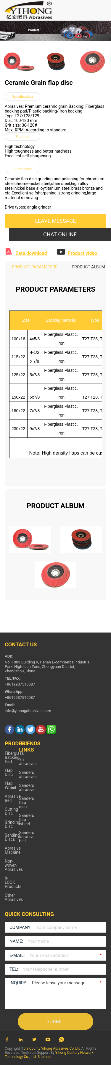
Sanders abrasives (28, 774)
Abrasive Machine (13, 850)
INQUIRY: (18, 982)
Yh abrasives (28, 761)
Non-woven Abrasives (14, 865)
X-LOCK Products (13, 882)
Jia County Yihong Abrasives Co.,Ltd (52, 1048)
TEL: (13, 969)
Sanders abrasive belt (26, 836)
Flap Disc (9, 772)
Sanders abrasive (26, 787)
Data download (31, 253)
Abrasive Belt (13, 798)
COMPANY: (20, 927)
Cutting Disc (11, 811)
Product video (82, 253)
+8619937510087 (20, 697)
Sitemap (44, 1057)
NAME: (16, 941)
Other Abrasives (14, 897)
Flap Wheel (10, 785)
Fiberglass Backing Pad (14, 757)
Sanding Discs (12, 837)
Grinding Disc (12, 824)
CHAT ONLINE (60, 234)
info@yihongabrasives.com (28, 711)
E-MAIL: (17, 955)
